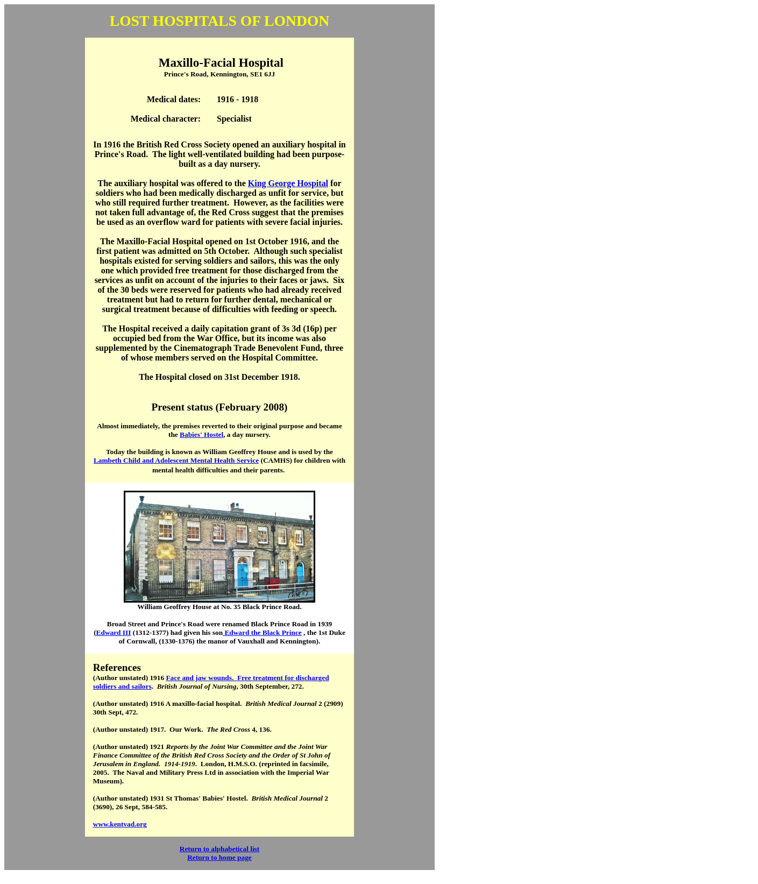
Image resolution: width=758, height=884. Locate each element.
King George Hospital (288, 183)
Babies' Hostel (201, 434)
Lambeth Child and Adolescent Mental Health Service (176, 460)
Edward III (113, 632)
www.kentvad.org (120, 824)
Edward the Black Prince (262, 632)
